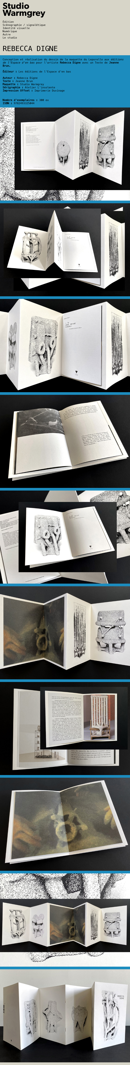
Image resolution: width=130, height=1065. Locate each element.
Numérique (10, 31)
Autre (7, 34)
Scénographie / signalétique (24, 25)
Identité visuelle (16, 28)
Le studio (10, 37)
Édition (8, 21)
